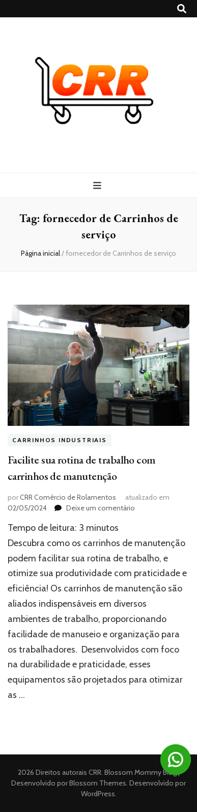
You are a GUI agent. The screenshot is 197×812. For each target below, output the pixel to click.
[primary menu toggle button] (98, 186)
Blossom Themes (97, 783)
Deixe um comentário (100, 507)
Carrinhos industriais (59, 440)
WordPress (98, 793)
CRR (95, 772)
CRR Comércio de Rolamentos (68, 497)
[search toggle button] (181, 9)
